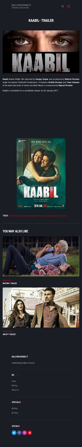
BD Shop (15, 413)
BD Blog (14, 386)
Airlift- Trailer (9, 334)
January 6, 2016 (7, 331)
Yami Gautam (62, 216)
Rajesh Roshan (26, 216)
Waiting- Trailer (10, 283)
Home (14, 381)
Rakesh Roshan (39, 216)
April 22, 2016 (7, 280)
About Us (15, 390)
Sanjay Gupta (51, 216)
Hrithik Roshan (14, 216)
